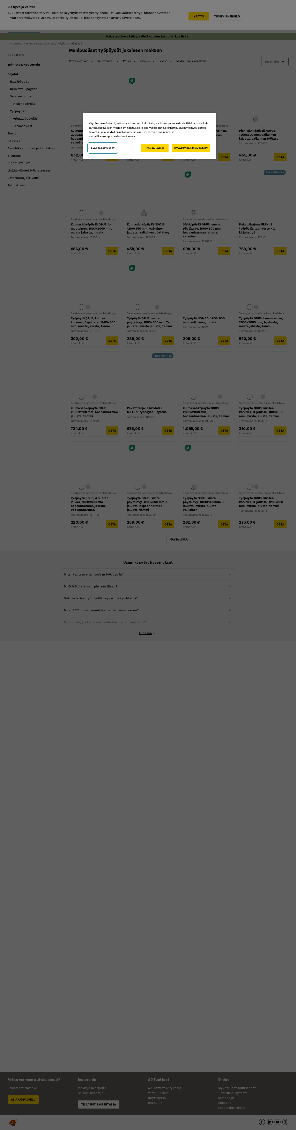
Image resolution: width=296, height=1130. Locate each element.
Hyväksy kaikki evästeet (191, 148)
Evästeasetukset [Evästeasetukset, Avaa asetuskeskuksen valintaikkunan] (103, 148)
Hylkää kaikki (155, 148)
